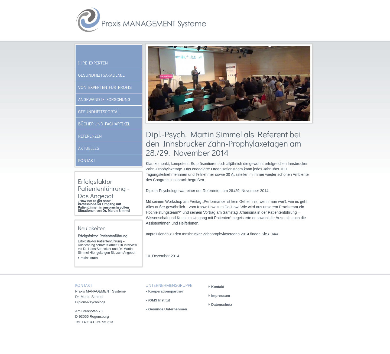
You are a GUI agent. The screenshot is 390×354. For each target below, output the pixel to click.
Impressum (220, 296)
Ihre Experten (93, 63)
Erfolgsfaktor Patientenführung (103, 235)
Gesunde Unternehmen (167, 309)
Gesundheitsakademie (101, 75)
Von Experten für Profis (105, 87)
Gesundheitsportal (99, 111)
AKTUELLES (88, 148)
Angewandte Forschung (104, 99)
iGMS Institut (159, 300)
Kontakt (87, 160)
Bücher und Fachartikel (104, 123)
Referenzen (90, 136)
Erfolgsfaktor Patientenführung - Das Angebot (103, 188)
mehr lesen (89, 258)
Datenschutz (221, 305)
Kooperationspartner (165, 291)
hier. (275, 234)
